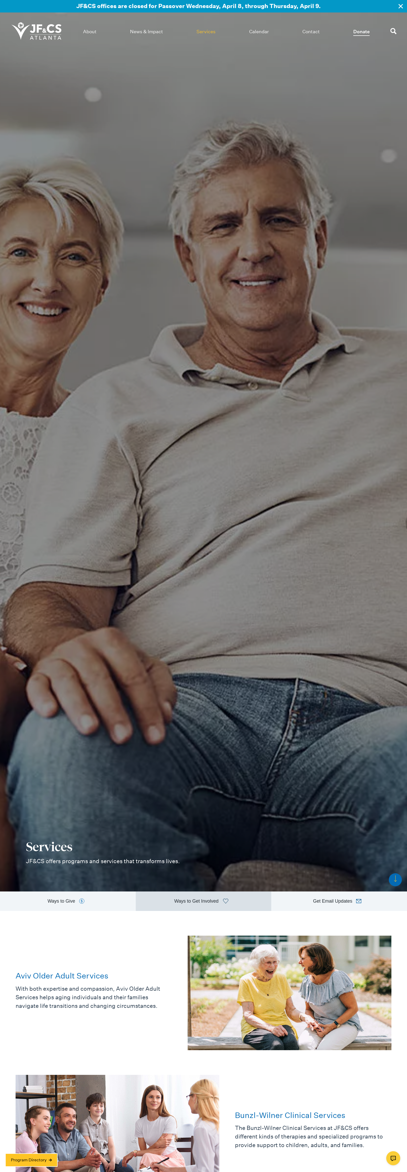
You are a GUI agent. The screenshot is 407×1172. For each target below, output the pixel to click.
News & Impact (146, 31)
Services (205, 31)
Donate (361, 31)
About (90, 31)
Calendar (259, 31)
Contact (311, 31)
